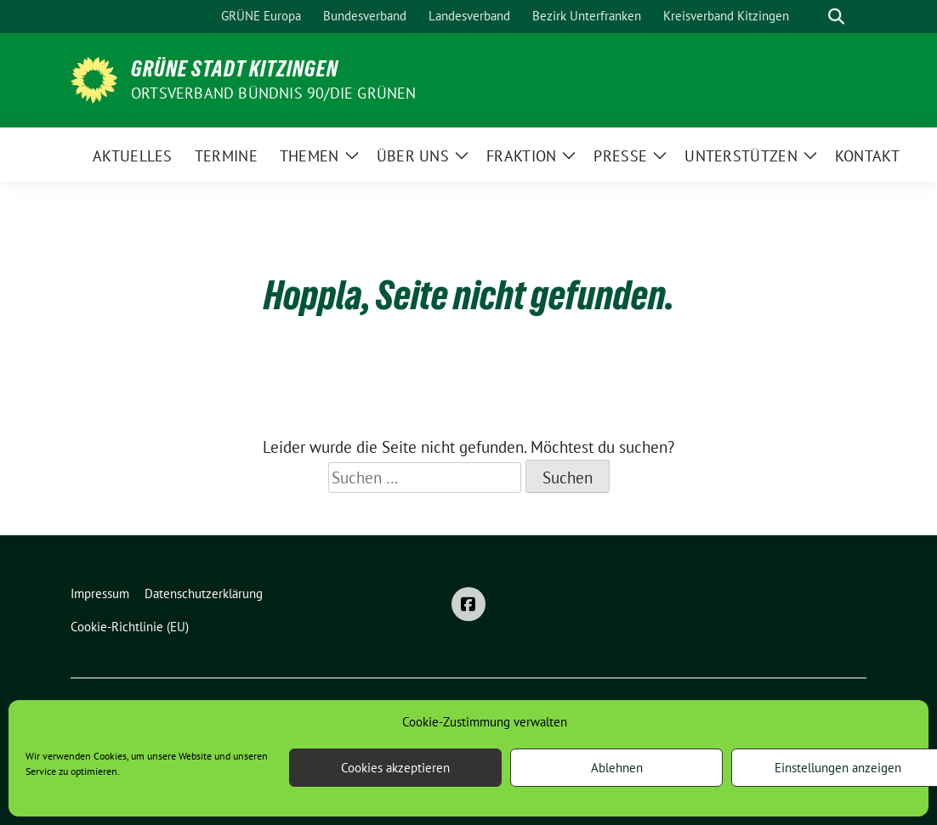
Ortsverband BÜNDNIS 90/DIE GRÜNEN (274, 93)
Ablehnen (617, 768)
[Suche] (812, 16)
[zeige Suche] (836, 16)
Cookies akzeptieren (395, 768)
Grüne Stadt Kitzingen (234, 69)
